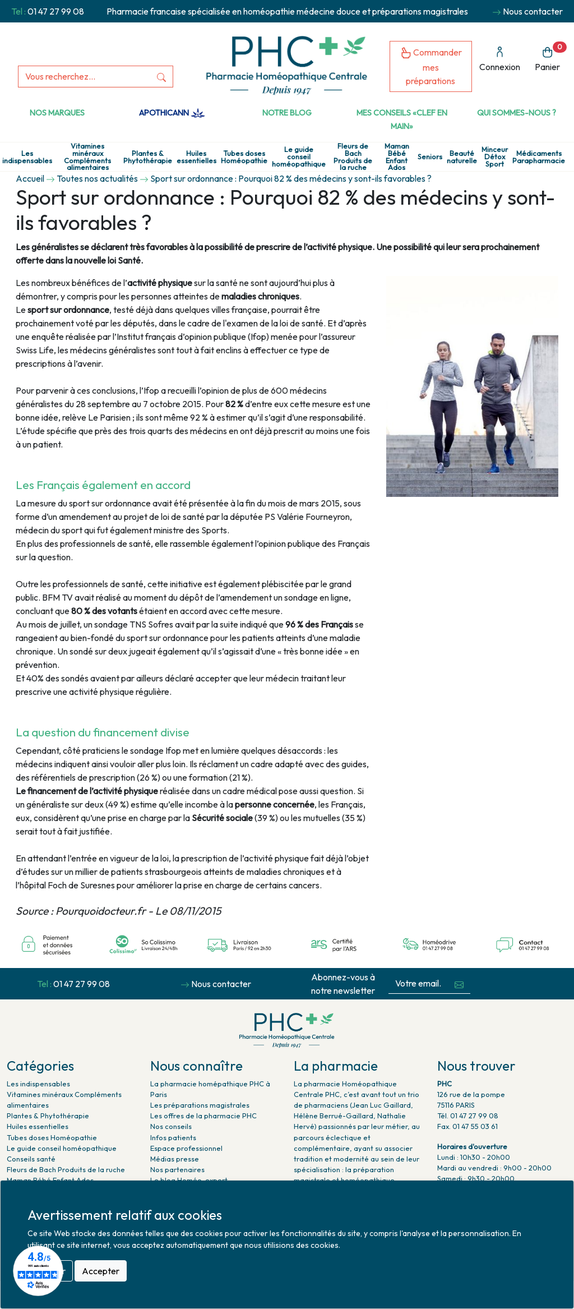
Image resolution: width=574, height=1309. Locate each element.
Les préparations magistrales (199, 1104)
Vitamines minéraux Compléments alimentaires (87, 156)
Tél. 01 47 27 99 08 (467, 1115)
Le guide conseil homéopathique (299, 156)
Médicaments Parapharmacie (538, 157)
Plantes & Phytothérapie (147, 157)
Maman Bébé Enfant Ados (397, 156)
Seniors (430, 156)
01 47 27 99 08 (55, 11)
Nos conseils (171, 1126)
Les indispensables (27, 157)
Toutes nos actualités (97, 178)
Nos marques (57, 113)
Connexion (499, 59)
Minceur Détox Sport (495, 156)
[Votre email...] (418, 983)
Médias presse (174, 1158)
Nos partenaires (177, 1169)
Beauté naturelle (462, 157)
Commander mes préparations (431, 66)
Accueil (30, 178)
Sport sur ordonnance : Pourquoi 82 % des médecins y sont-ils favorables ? (291, 178)
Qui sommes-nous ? (516, 113)
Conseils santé (31, 1158)
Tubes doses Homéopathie (244, 157)
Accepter (100, 1270)
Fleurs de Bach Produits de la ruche (353, 156)
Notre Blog (287, 113)
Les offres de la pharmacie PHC (203, 1115)
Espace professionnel (186, 1148)
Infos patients (173, 1137)
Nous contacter (533, 11)
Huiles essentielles (196, 157)
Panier (551, 57)
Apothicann (172, 113)
